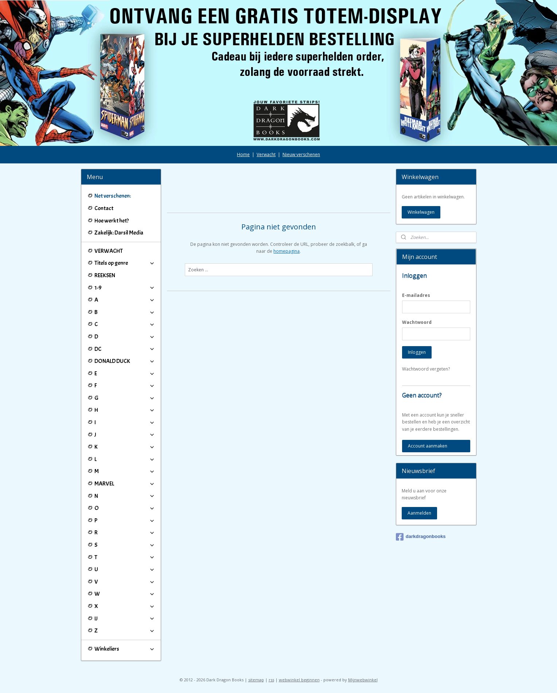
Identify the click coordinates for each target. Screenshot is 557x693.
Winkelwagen (421, 212)
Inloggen (417, 352)
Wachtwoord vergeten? (426, 369)
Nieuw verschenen (301, 154)
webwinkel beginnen (299, 679)
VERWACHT (108, 251)
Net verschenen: (112, 196)
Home (243, 154)
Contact (103, 208)
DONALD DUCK (124, 361)
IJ (124, 618)
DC (124, 349)
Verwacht (266, 154)
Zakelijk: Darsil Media (118, 232)
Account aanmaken (427, 446)
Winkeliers (124, 649)
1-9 (124, 287)
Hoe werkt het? (111, 220)
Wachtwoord (417, 322)
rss (271, 679)
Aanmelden (419, 513)
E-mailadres (416, 295)
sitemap (256, 679)
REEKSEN (104, 275)
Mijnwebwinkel (363, 679)
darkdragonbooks (421, 537)
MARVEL (124, 483)
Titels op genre (124, 263)
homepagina (286, 251)
